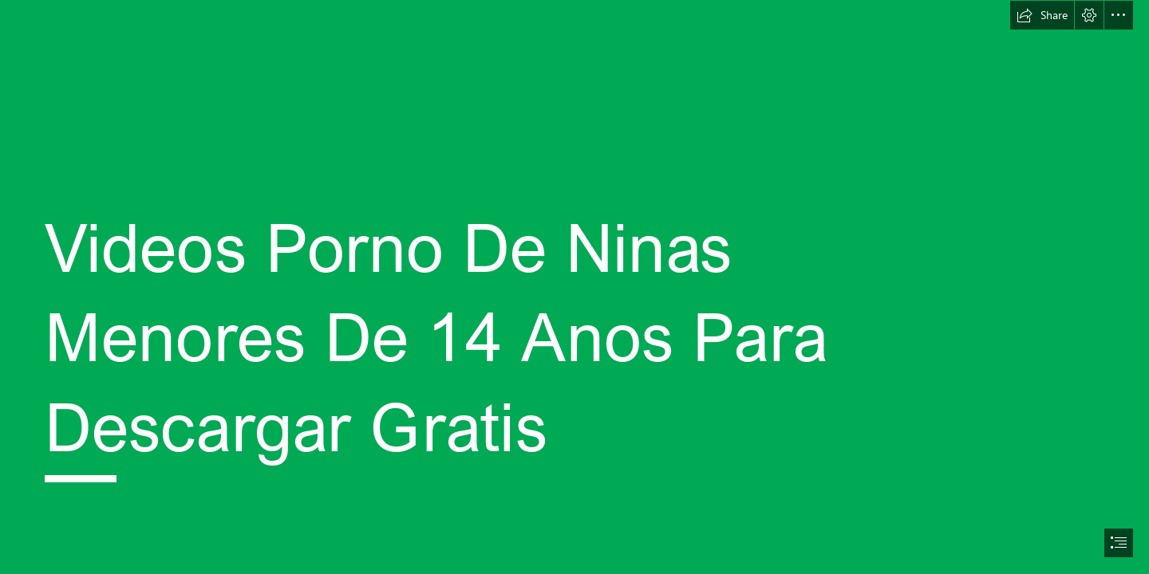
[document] (574, 287)
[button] (1042, 15)
